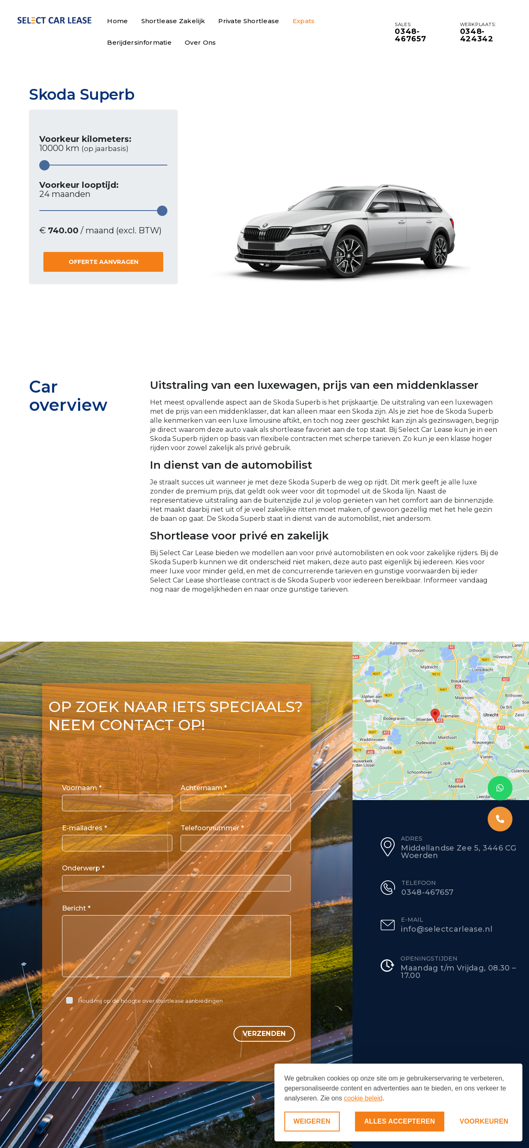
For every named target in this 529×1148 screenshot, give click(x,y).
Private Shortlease (248, 21)
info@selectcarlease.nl (446, 929)
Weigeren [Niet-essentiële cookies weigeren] (312, 1121)
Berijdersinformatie (139, 42)
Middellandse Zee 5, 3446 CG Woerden (458, 851)
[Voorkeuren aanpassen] (484, 1121)
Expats (304, 21)
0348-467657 (410, 35)
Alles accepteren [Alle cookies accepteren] (399, 1121)
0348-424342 (476, 35)
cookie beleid (363, 1098)
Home (117, 21)
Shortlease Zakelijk (173, 21)
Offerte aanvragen (103, 262)
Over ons (200, 42)
